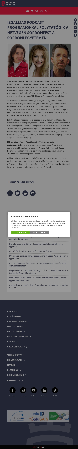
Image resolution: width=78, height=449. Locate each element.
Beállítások (39, 232)
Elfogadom (20, 232)
